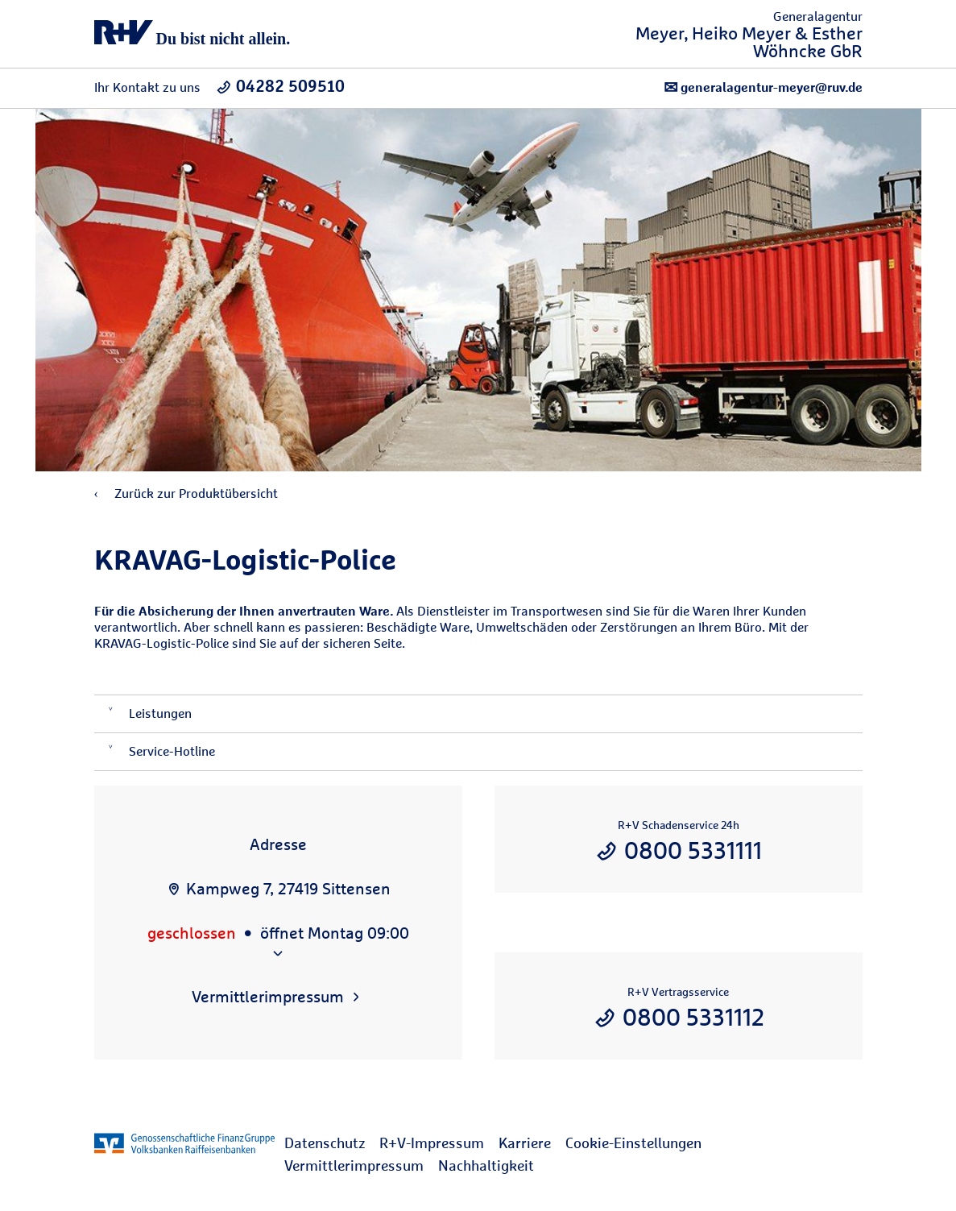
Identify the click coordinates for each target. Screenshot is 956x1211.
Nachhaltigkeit (486, 1165)
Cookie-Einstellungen (633, 1143)
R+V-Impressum (431, 1143)
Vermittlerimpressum (354, 1165)
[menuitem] (331, 1143)
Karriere (525, 1143)
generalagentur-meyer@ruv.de (763, 87)
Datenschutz (324, 1143)
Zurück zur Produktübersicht (186, 493)
